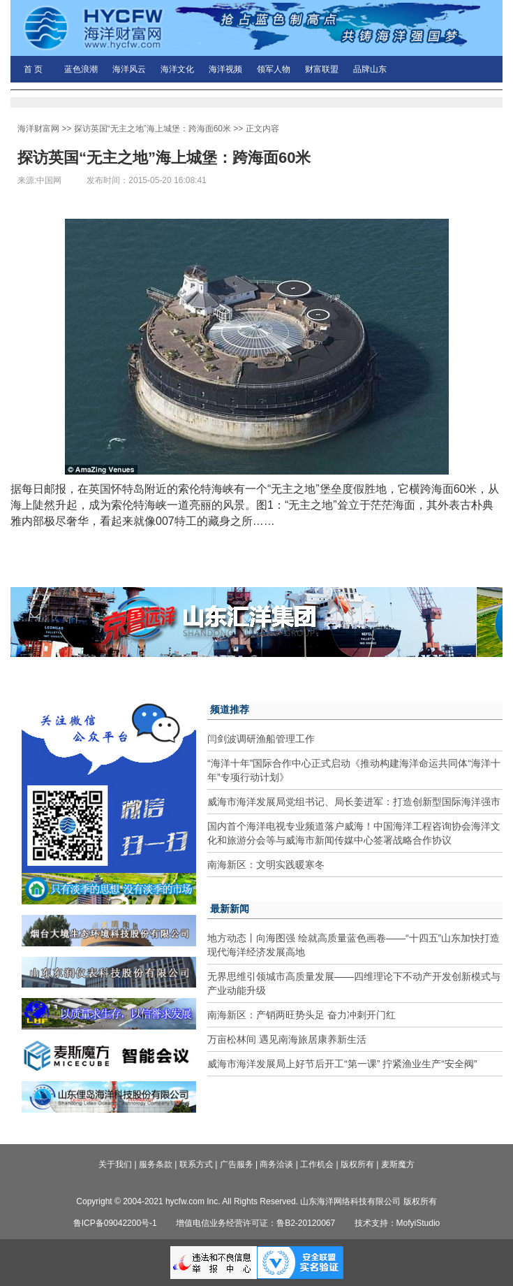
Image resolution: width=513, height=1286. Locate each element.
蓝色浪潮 (81, 69)
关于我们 (115, 1164)
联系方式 (196, 1164)
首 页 (33, 69)
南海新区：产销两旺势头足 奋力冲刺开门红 (301, 1014)
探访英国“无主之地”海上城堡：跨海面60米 (152, 128)
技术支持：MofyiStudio (397, 1223)
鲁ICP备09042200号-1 (115, 1223)
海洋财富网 (38, 128)
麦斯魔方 (398, 1164)
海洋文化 (177, 69)
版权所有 (357, 1164)
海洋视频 (225, 69)
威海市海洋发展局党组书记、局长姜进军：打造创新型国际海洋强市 (353, 801)
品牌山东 (370, 69)
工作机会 (317, 1164)
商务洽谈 (276, 1164)
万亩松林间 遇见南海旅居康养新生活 (286, 1039)
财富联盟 (322, 69)
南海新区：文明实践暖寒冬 (266, 864)
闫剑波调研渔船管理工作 (261, 738)
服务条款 (155, 1164)
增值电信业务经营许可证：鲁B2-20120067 (255, 1223)
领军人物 (273, 69)
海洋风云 (129, 69)
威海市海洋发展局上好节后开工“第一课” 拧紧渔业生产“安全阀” (342, 1063)
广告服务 (236, 1164)
